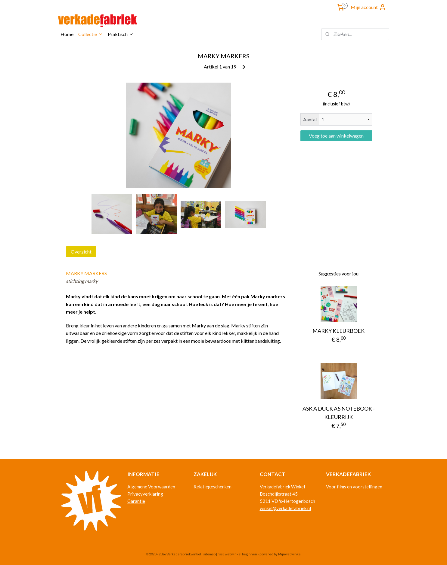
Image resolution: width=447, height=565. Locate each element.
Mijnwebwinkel (290, 554)
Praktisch (121, 34)
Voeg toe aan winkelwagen (336, 135)
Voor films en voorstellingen (354, 486)
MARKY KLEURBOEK (338, 330)
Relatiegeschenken (212, 486)
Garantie (136, 501)
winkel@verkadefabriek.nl (285, 508)
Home (67, 34)
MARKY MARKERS (86, 273)
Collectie (90, 34)
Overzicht (81, 251)
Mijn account (368, 7)
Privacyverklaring (145, 494)
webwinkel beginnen (241, 554)
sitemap (209, 554)
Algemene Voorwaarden (151, 486)
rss (220, 554)
